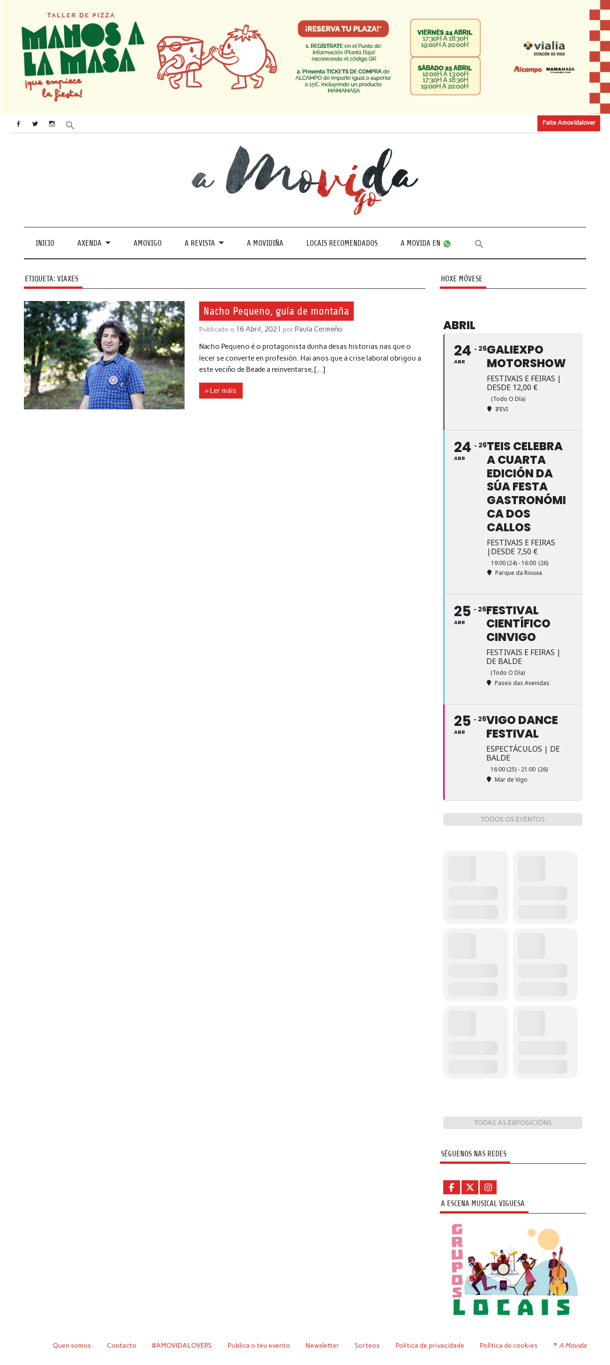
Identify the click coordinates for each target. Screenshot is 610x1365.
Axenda (89, 243)
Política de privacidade (429, 1345)
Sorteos (367, 1345)
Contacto (121, 1345)
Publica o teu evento (259, 1345)
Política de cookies (508, 1345)
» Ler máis (221, 390)
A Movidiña (265, 243)
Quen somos (72, 1345)
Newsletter (322, 1345)
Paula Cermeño (317, 329)
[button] (74, 124)
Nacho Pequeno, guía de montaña (278, 311)
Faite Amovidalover (569, 122)
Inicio (45, 243)
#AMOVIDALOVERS (182, 1345)
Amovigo (148, 243)
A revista (200, 243)
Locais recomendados (342, 243)
